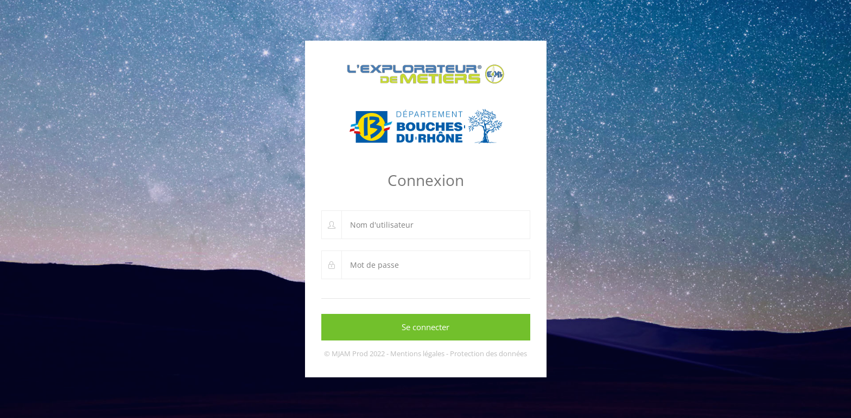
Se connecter (425, 326)
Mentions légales (417, 353)
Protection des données (488, 353)
